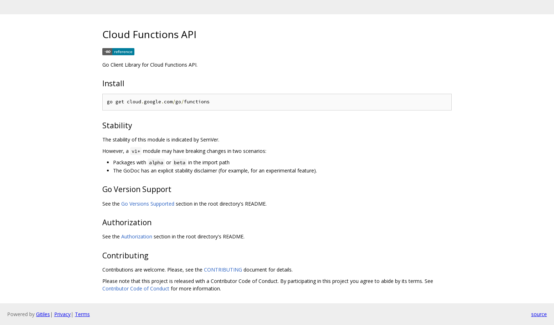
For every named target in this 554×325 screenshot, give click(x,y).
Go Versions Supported (147, 203)
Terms (82, 314)
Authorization (136, 236)
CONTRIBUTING (223, 269)
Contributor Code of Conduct (135, 288)
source (539, 314)
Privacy (62, 314)
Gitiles (43, 314)
